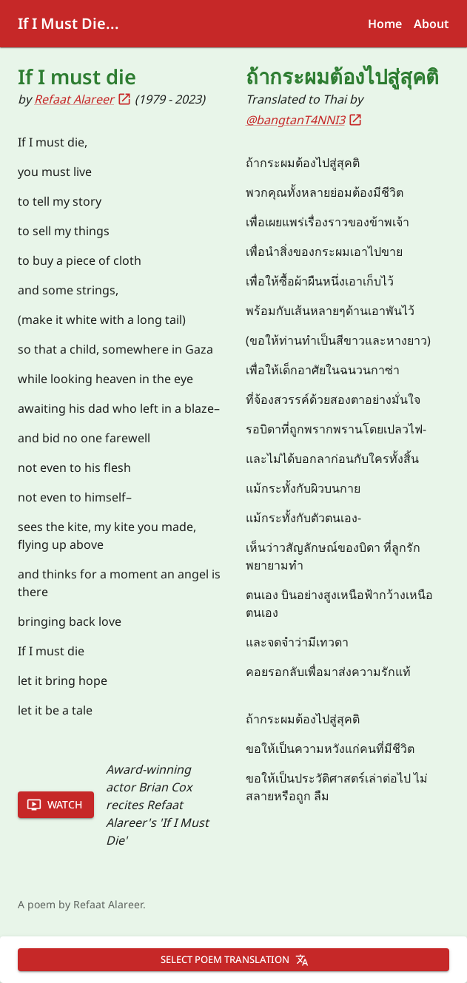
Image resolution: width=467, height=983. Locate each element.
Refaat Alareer (83, 99)
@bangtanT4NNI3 (304, 120)
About (431, 24)
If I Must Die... (68, 23)
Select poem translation (235, 959)
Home (385, 24)
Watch (54, 804)
